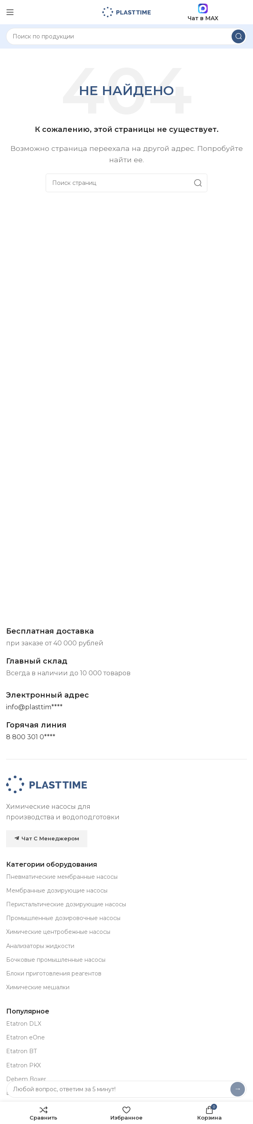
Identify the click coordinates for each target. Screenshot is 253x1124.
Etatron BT (21, 1051)
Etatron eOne (25, 1037)
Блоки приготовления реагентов (53, 973)
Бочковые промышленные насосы (55, 959)
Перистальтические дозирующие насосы (66, 904)
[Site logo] (126, 11)
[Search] (126, 36)
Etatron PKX (23, 1065)
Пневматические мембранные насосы (62, 876)
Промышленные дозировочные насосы (63, 918)
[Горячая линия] (30, 737)
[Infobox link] (36, 725)
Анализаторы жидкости (40, 946)
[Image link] (46, 784)
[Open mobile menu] (10, 12)
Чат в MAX (203, 12)
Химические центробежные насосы (58, 931)
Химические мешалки (38, 987)
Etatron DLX (23, 1023)
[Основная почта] (34, 707)
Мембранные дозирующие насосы (57, 890)
